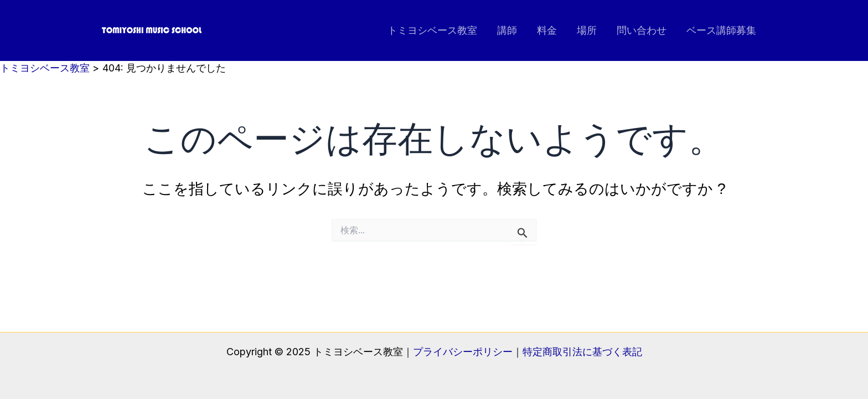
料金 (547, 30)
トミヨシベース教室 (432, 30)
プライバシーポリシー (463, 351)
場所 (587, 30)
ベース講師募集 (721, 30)
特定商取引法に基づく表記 (582, 351)
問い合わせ (641, 30)
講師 (507, 30)
